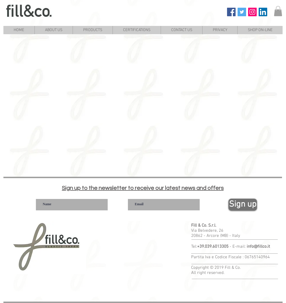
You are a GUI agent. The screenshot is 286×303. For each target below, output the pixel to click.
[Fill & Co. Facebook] (231, 12)
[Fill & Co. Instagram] (252, 12)
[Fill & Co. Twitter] (242, 12)
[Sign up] (242, 205)
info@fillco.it (258, 246)
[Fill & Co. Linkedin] (263, 12)
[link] (278, 11)
